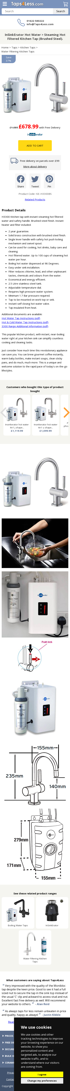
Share (20, 180)
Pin (49, 180)
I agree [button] (42, 1074)
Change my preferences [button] (42, 1080)
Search (60, 11)
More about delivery (35, 166)
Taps (14, 47)
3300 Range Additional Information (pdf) (25, 326)
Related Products (35, 199)
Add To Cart (35, 145)
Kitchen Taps (27, 47)
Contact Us (12, 1079)
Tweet (35, 180)
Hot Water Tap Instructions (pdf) (21, 318)
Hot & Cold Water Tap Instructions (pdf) (25, 322)
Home (5, 47)
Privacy (11, 1072)
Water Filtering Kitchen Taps (17, 51)
